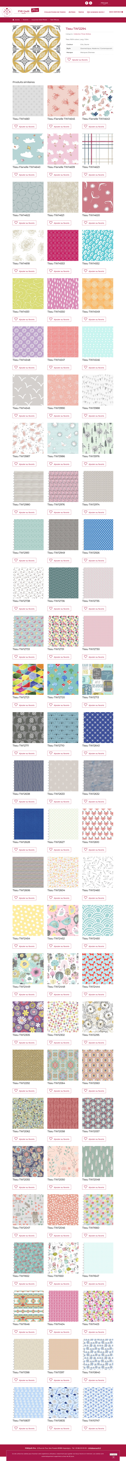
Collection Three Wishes (82, 34)
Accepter (113, 1454)
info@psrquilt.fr (94, 1448)
